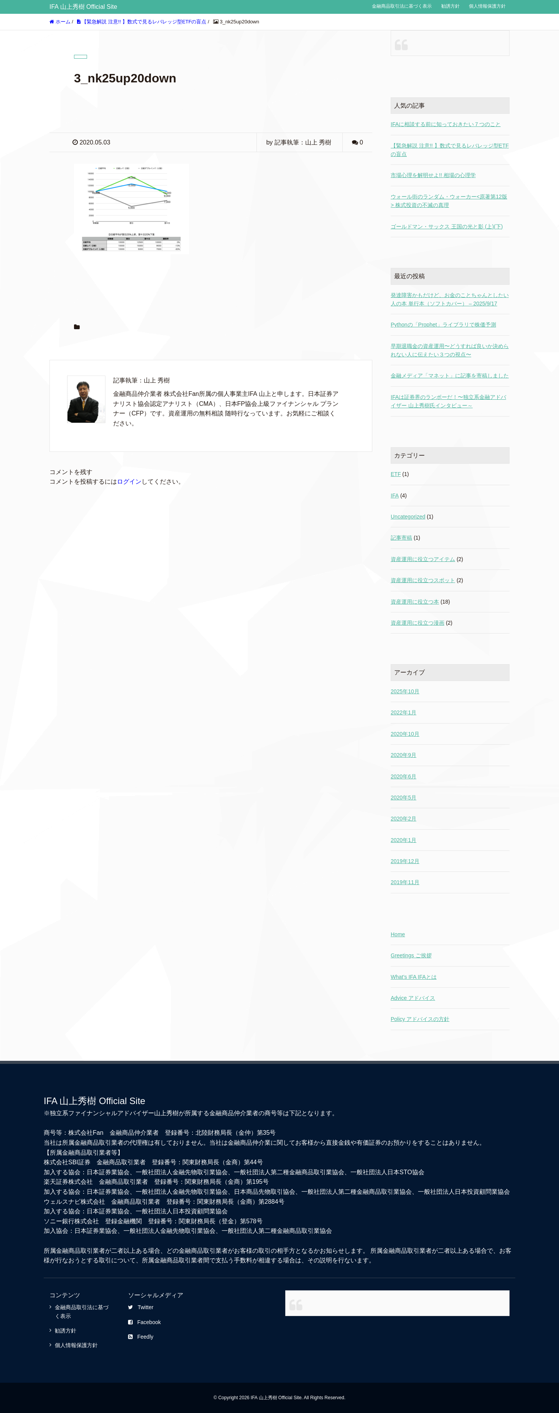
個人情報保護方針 (487, 6)
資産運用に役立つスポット (423, 580)
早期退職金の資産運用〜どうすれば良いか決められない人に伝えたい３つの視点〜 (450, 350)
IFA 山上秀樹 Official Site (83, 6)
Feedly (140, 1337)
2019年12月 (405, 861)
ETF (396, 474)
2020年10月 (405, 734)
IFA (395, 495)
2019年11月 (405, 882)
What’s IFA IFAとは (414, 977)
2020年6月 (403, 776)
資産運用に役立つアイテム (423, 559)
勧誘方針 (450, 6)
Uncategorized (408, 517)
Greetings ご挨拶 (411, 955)
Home (398, 934)
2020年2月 (403, 819)
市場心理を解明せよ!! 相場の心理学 (433, 175)
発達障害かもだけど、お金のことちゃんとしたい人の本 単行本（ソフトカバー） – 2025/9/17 (450, 299)
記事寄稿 (401, 538)
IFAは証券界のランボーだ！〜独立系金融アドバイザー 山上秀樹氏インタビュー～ (448, 401)
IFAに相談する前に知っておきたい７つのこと (446, 124)
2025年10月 (405, 691)
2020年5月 (403, 797)
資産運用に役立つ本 (415, 602)
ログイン (129, 481)
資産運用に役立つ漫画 (417, 623)
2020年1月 (403, 840)
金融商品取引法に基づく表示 (402, 6)
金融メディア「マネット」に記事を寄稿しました (450, 376)
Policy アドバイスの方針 (420, 1019)
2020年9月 (403, 755)
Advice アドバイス (413, 998)
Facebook (144, 1322)
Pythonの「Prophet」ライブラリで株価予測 (443, 325)
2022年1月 (403, 712)
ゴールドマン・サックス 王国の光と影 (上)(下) (447, 226)
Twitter (140, 1307)
